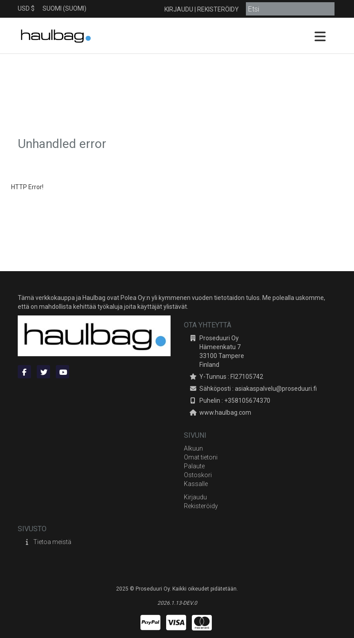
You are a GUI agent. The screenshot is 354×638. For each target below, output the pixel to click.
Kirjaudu (178, 9)
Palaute (194, 466)
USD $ (26, 8)
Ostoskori (198, 474)
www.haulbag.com (225, 412)
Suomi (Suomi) (64, 8)
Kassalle (196, 483)
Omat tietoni (201, 457)
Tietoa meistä (52, 541)
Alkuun (193, 448)
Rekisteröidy (218, 9)
